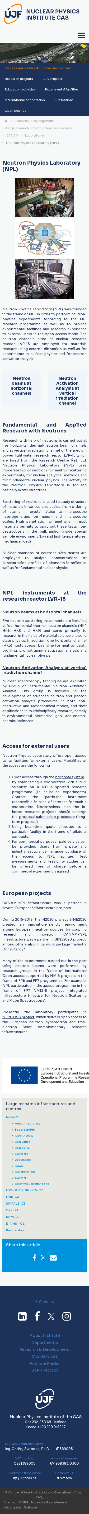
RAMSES (12, 1217)
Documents (23, 1159)
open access (76, 755)
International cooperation (25, 100)
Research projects (19, 79)
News (19, 1166)
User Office (22, 1141)
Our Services (44, 1356)
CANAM (12, 135)
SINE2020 (78, 919)
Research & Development (33, 121)
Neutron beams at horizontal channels (42, 612)
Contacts (21, 1153)
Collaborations (25, 1171)
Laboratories (35, 135)
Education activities (20, 89)
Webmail (30, 1507)
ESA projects (52, 79)
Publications (64, 100)
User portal (22, 1147)
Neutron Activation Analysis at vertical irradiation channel (44, 670)
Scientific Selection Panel (32, 1183)
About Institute (44, 1335)
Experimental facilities (62, 89)
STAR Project (44, 1370)
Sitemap (10, 1502)
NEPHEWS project (18, 1017)
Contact (20, 1178)
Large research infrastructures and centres (38, 68)
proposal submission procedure (47, 817)
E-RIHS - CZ (15, 1224)
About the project (27, 1123)
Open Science (15, 111)
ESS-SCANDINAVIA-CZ (24, 1190)
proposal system (69, 777)
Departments (44, 1342)
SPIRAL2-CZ (15, 1204)
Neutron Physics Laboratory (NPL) (32, 143)
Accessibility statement (49, 1502)
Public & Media (45, 1363)
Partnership (15, 1230)
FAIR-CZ (12, 1197)
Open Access (24, 1135)
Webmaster (13, 1507)
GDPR (23, 1502)
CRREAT (12, 1210)
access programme (60, 986)
